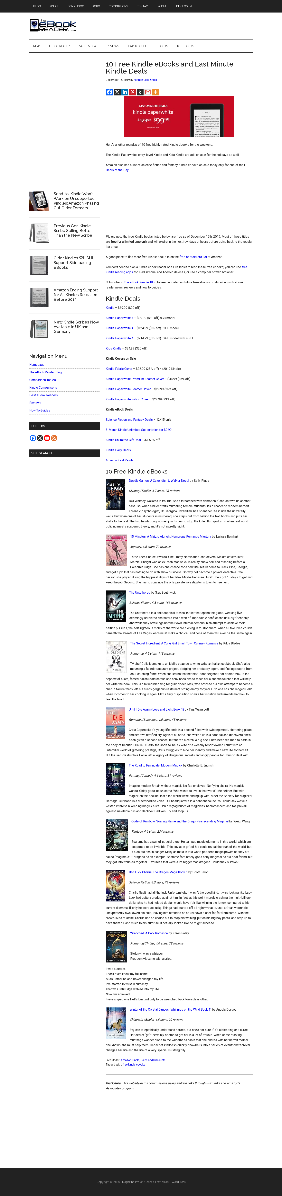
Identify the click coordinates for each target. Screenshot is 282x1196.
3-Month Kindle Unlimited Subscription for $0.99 (139, 430)
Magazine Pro (130, 1181)
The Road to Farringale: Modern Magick (155, 765)
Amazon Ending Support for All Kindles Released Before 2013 (76, 295)
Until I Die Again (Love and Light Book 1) (156, 709)
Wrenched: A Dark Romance (149, 933)
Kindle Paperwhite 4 (119, 318)
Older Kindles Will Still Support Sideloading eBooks (73, 263)
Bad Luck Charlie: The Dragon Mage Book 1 (158, 872)
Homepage (36, 365)
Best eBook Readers (43, 395)
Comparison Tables (42, 380)
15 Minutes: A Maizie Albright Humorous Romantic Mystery (170, 536)
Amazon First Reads (120, 460)
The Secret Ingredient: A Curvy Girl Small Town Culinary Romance (174, 643)
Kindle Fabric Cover (119, 369)
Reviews (35, 403)
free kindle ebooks (133, 1064)
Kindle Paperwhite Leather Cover (128, 389)
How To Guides (39, 410)
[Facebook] (109, 92)
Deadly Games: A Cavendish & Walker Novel (159, 481)
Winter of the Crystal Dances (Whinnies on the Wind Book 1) (170, 1009)
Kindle (110, 308)
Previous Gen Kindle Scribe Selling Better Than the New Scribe (73, 231)
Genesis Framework (156, 1181)
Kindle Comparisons (43, 387)
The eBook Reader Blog (140, 282)
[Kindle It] (140, 92)
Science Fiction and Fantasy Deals (129, 419)
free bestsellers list (193, 257)
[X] (117, 92)
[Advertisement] (179, 205)
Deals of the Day (117, 170)
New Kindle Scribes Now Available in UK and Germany (76, 327)
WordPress (179, 1181)
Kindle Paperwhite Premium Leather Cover (135, 379)
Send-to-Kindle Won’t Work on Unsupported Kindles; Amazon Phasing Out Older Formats (76, 200)
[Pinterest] (132, 92)
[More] (155, 92)
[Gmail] (147, 92)
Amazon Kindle (130, 1060)
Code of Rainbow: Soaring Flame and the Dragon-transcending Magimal (180, 821)
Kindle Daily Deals (118, 450)
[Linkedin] (124, 92)
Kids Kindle (113, 348)
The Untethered (139, 592)
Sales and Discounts (153, 1060)
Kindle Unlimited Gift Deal (123, 440)
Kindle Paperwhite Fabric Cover (127, 399)
